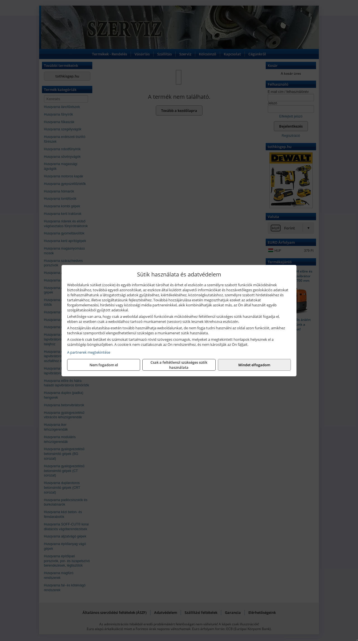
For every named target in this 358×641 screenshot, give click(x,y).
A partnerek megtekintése (88, 352)
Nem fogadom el (104, 364)
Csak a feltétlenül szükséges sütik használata (178, 365)
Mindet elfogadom (254, 364)
